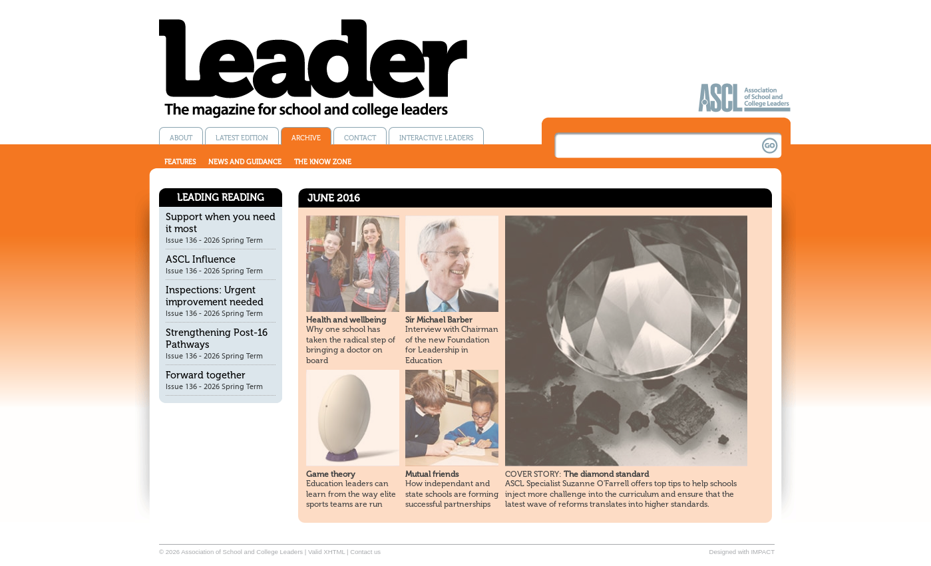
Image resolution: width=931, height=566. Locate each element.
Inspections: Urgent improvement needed (215, 296)
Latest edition (242, 138)
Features (180, 162)
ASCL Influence (201, 259)
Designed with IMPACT (742, 551)
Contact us (365, 551)
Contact (360, 138)
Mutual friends (432, 474)
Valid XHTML (326, 551)
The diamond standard (577, 474)
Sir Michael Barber (438, 320)
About (181, 138)
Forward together (206, 375)
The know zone (322, 162)
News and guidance (244, 162)
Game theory (330, 474)
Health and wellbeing (346, 320)
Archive (306, 138)
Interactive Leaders (436, 138)
